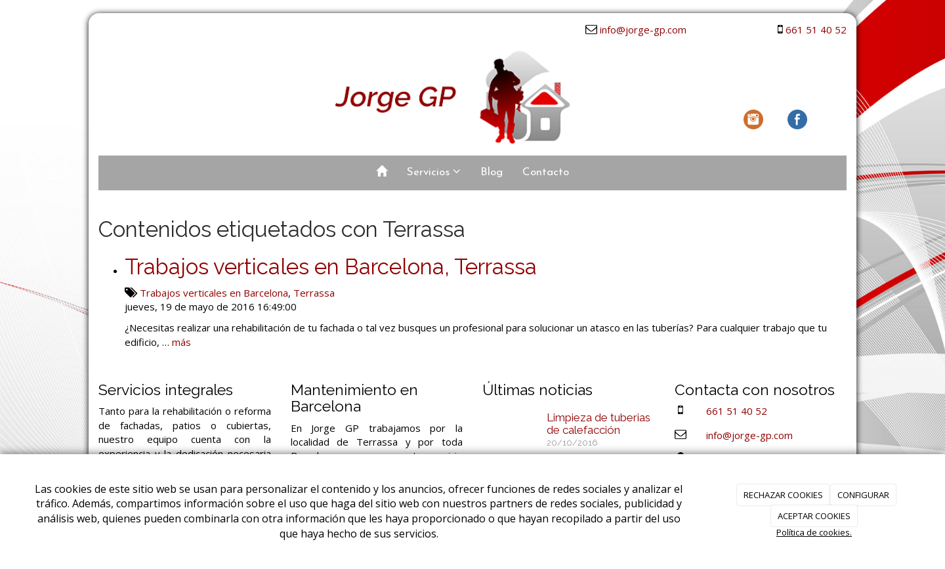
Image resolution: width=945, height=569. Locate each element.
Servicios (434, 171)
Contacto (545, 172)
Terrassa (314, 292)
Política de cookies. (814, 532)
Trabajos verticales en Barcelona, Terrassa (331, 267)
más (181, 341)
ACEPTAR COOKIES (814, 516)
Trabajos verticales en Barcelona (214, 292)
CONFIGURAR (863, 495)
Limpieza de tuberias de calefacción (598, 423)
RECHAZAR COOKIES (783, 495)
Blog (491, 172)
